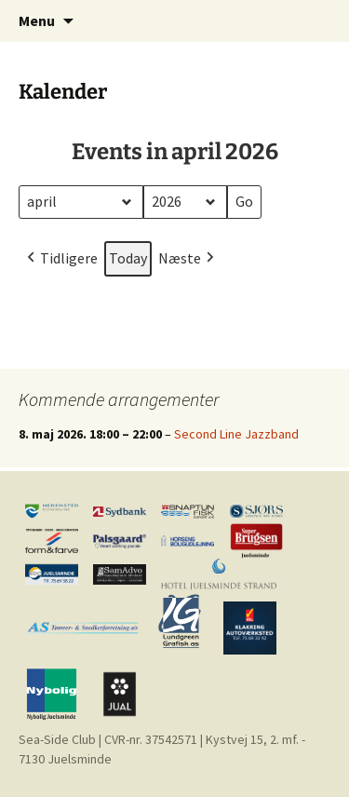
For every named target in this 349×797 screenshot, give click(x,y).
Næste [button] (188, 258)
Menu (37, 20)
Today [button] (128, 257)
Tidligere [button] (60, 258)
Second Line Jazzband (236, 434)
